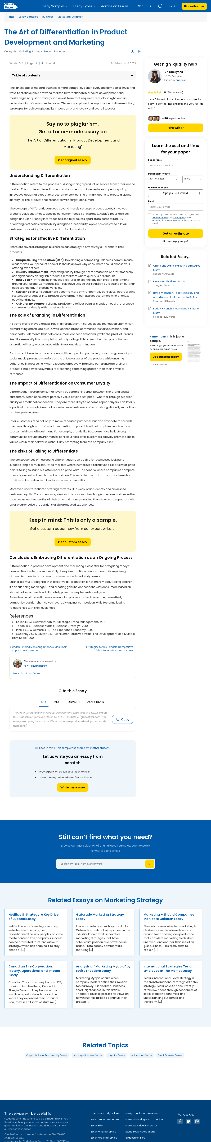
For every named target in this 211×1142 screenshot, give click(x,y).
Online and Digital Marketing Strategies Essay (176, 268)
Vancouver (95, 702)
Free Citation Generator (105, 1119)
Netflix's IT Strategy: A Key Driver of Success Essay (34, 916)
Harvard (73, 702)
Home (11, 17)
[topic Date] (163, 179)
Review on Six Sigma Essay (169, 281)
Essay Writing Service (103, 1131)
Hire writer (176, 128)
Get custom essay (72, 542)
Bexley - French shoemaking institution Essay (176, 311)
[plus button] (199, 193)
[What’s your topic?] (175, 165)
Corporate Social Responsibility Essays (46, 1055)
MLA (56, 702)
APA (43, 702)
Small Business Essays (170, 1055)
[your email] (175, 207)
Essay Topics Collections (140, 1131)
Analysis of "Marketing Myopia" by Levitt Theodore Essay (103, 968)
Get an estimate (176, 233)
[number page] (175, 193)
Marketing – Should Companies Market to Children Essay (168, 916)
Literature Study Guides (105, 1113)
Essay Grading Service (104, 1137)
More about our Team (26, 673)
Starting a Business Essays (87, 1055)
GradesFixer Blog (135, 1137)
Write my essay (72, 787)
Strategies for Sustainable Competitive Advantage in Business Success (109, 648)
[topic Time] (192, 179)
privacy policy (179, 217)
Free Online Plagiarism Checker (144, 1119)
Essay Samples (28, 17)
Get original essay (72, 160)
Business (48, 17)
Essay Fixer (97, 1125)
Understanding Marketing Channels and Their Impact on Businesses (39, 648)
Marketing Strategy (70, 17)
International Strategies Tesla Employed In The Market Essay (167, 968)
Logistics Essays (116, 1055)
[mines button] (151, 193)
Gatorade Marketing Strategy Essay (100, 916)
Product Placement (56, 51)
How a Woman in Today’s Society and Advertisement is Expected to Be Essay (176, 295)
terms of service (160, 217)
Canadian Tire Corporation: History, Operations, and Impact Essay (34, 970)
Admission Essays (115, 6)
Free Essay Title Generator (141, 1125)
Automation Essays (141, 1055)
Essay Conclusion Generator (142, 1113)
